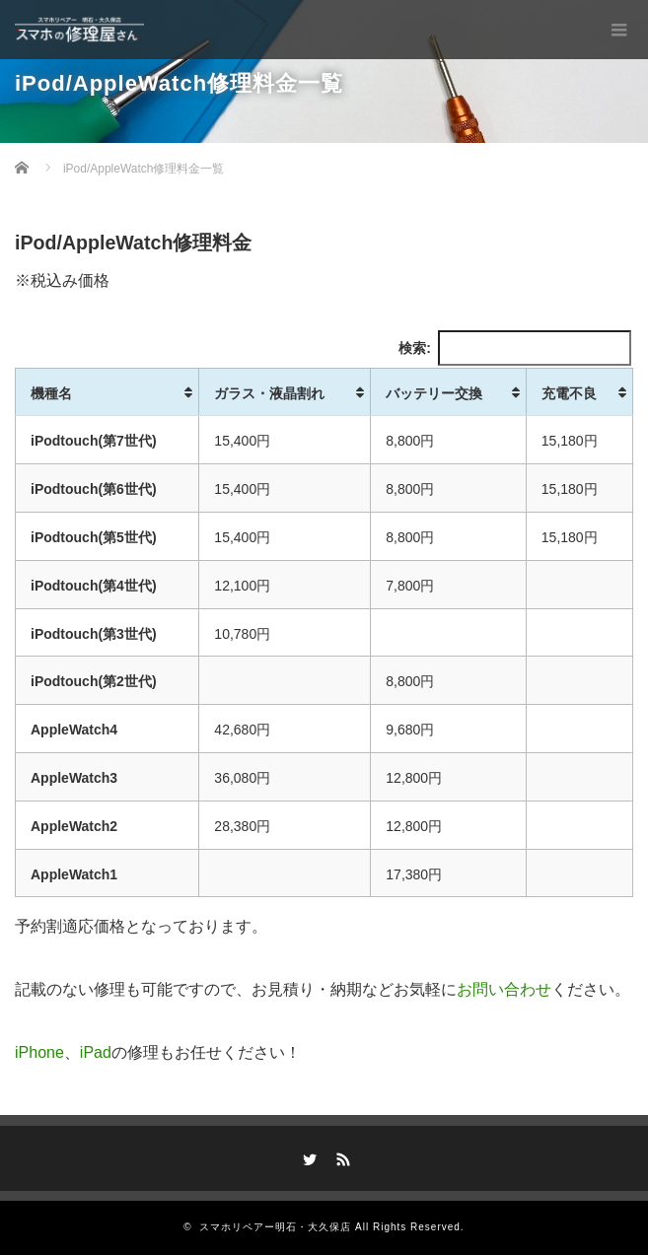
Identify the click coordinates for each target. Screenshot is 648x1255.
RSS (340, 1156)
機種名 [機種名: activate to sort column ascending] (51, 393)
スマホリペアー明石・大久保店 (275, 1226)
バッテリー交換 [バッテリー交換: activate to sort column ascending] (434, 393)
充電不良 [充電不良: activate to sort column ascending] (569, 393)
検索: (514, 348)
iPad (95, 1052)
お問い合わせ (504, 989)
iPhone (39, 1052)
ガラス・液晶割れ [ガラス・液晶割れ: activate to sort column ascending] (269, 393)
